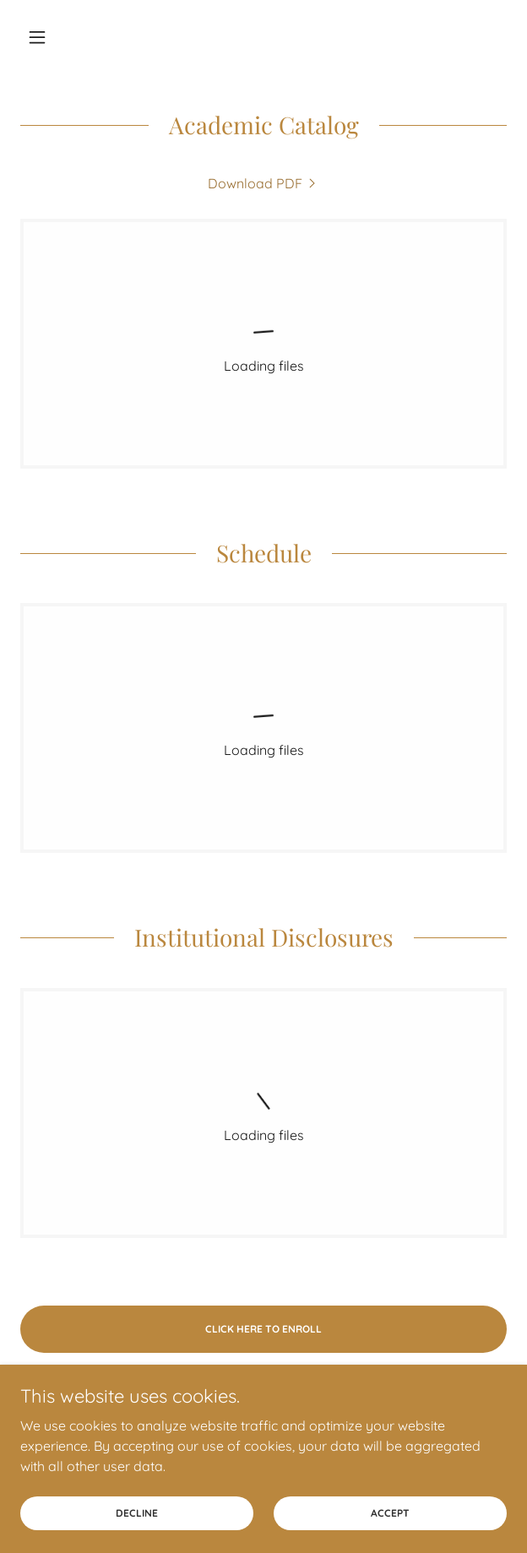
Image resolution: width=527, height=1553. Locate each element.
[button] (56, 37)
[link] (263, 183)
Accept (390, 1524)
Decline (137, 1524)
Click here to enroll (263, 1328)
